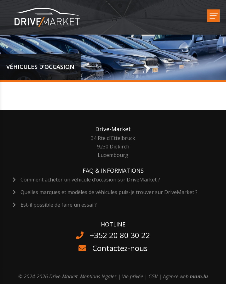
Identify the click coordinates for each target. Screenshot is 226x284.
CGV (153, 276)
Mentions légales (98, 276)
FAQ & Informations (113, 170)
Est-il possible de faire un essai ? (58, 204)
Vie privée (132, 276)
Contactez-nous (120, 248)
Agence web (175, 276)
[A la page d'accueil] (51, 17)
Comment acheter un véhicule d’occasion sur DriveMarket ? (90, 179)
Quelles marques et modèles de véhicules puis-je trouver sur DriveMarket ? (109, 192)
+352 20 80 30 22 (120, 235)
